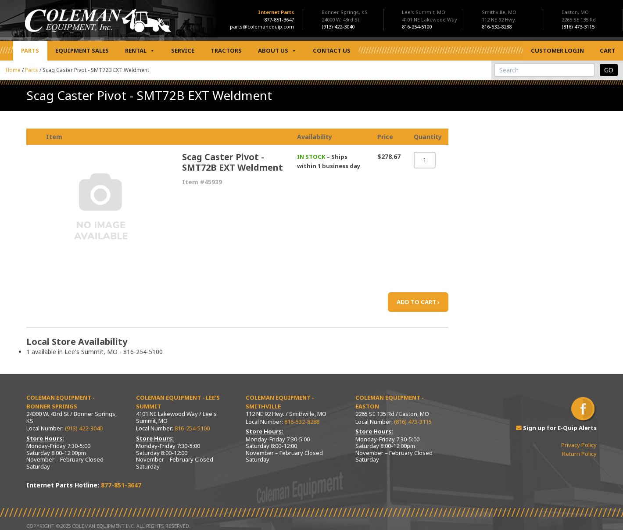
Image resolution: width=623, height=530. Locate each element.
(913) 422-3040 (84, 428)
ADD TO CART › (418, 302)
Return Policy (579, 454)
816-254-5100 (192, 428)
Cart (607, 50)
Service (182, 50)
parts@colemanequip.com (262, 26)
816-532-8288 (301, 422)
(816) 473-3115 (413, 422)
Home (13, 70)
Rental (140, 51)
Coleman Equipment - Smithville (280, 402)
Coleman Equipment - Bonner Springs (60, 402)
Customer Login (557, 50)
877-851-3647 (279, 19)
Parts (30, 50)
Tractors (226, 50)
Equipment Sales (82, 50)
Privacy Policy (579, 445)
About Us (277, 51)
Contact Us (332, 50)
